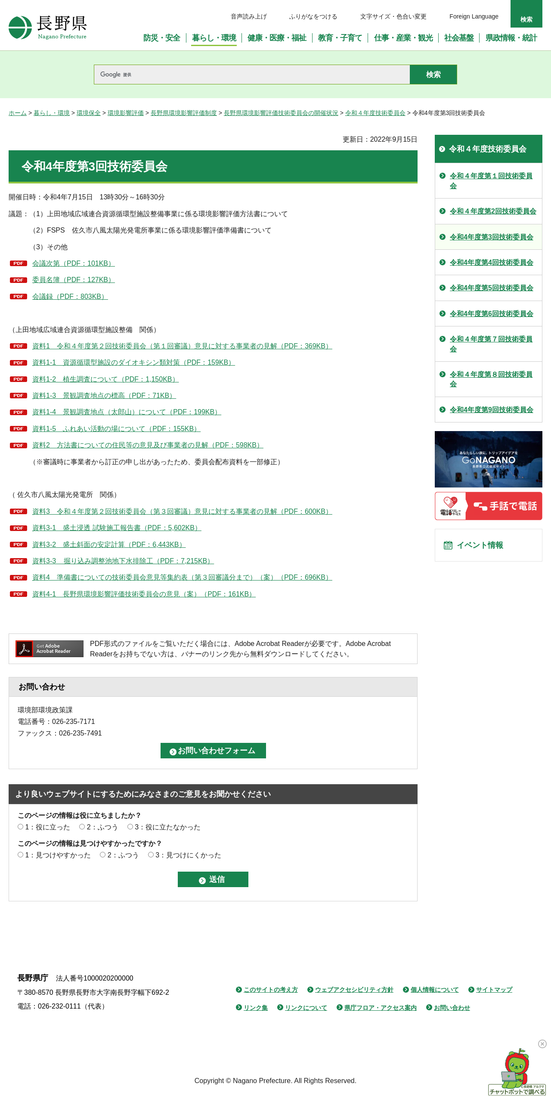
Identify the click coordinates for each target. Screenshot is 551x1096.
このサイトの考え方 (271, 989)
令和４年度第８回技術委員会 (491, 379)
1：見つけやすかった (58, 855)
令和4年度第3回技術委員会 (491, 237)
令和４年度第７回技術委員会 (491, 343)
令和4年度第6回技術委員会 (491, 313)
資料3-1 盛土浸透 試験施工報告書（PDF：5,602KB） (116, 527)
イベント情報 (482, 547)
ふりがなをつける (313, 16)
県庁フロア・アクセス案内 (380, 1007)
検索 (526, 19)
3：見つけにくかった (188, 855)
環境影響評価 (126, 112)
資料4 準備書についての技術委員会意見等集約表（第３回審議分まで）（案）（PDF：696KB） (182, 577)
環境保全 (89, 112)
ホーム (18, 112)
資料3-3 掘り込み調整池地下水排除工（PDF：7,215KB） (123, 561)
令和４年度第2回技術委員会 (493, 211)
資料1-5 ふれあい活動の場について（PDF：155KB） (116, 428)
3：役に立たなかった (168, 827)
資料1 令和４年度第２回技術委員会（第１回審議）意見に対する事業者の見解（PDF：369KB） (182, 346)
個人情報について (435, 989)
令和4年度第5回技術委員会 (491, 288)
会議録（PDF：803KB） (70, 296)
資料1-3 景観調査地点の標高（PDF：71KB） (104, 395)
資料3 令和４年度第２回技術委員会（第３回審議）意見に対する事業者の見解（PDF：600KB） (182, 511)
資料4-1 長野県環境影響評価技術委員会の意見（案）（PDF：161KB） (144, 594)
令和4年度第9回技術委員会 (491, 409)
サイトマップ (494, 989)
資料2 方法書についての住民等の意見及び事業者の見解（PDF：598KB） (147, 445)
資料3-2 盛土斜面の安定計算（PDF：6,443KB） (109, 544)
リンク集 (256, 1007)
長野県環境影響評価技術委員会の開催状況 (281, 112)
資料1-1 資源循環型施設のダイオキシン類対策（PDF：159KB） (133, 362)
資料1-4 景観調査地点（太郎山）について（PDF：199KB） (126, 412)
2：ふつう (102, 827)
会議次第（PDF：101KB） (73, 263)
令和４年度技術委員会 (375, 112)
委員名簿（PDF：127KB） (73, 279)
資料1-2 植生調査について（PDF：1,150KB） (105, 379)
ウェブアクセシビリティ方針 (354, 989)
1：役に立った (47, 827)
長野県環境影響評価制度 (184, 112)
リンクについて (306, 1007)
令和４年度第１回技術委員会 (491, 180)
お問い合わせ (452, 1007)
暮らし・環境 (52, 112)
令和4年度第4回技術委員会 (491, 262)
